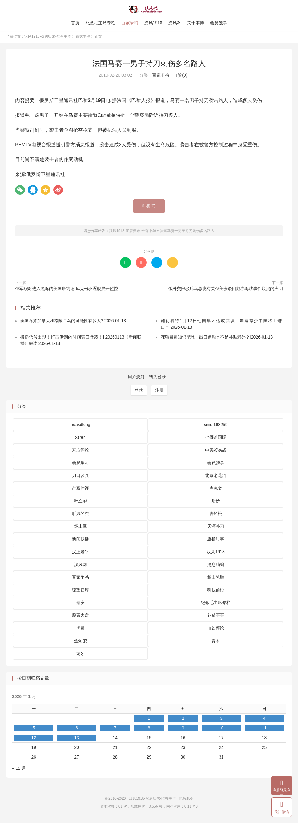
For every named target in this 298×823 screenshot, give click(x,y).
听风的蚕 (80, 515)
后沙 (215, 502)
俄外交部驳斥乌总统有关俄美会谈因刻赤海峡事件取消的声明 (225, 290)
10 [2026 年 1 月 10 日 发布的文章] (221, 730)
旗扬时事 (215, 540)
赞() (181, 77)
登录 (138, 392)
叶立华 (80, 502)
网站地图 (186, 800)
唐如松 (215, 515)
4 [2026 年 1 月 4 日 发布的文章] (264, 720)
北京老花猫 (215, 477)
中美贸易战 (215, 451)
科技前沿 (215, 591)
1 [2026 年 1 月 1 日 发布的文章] (149, 720)
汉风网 (174, 22)
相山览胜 (215, 579)
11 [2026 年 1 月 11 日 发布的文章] (264, 730)
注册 (159, 392)
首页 (75, 22)
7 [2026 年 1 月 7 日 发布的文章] (115, 730)
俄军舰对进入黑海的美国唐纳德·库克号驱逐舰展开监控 (66, 290)
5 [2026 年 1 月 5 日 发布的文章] (33, 730)
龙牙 (80, 655)
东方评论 (80, 451)
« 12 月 (19, 770)
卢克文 (215, 490)
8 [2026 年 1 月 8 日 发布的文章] (149, 730)
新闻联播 (80, 540)
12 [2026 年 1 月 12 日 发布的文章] (33, 739)
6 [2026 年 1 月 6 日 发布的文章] (76, 730)
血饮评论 (215, 629)
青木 (215, 642)
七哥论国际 (215, 439)
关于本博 (195, 22)
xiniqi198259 (216, 426)
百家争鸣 (129, 22)
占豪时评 (80, 490)
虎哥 (80, 629)
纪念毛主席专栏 (100, 22)
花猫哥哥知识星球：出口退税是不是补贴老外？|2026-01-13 (217, 339)
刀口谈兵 (80, 477)
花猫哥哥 (215, 617)
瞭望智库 (80, 591)
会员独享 (218, 22)
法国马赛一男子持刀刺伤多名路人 (149, 65)
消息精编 (215, 566)
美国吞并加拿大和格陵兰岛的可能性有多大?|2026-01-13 (73, 322)
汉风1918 (153, 22)
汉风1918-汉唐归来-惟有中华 (149, 9)
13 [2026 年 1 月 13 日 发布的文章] (76, 739)
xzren (80, 439)
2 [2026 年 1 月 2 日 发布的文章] (183, 720)
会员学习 (80, 464)
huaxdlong (80, 426)
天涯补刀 (215, 528)
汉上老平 (80, 553)
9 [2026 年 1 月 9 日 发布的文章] (183, 730)
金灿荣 (80, 642)
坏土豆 (80, 528)
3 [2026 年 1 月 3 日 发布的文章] (221, 720)
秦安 (80, 604)
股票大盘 (80, 617)
